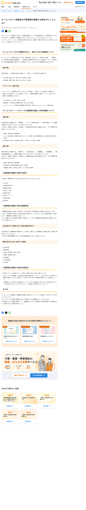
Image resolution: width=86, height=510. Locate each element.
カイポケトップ (79, 6)
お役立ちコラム (26, 6)
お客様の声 (16, 6)
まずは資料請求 (38, 375)
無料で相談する (19, 375)
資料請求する (80, 2)
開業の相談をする (68, 2)
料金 (9, 6)
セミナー (35, 6)
